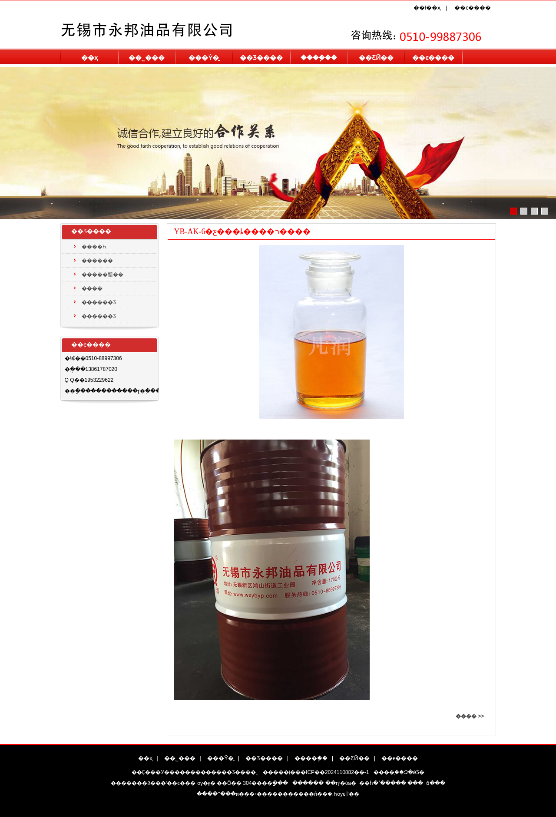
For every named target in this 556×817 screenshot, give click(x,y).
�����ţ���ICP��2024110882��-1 (316, 772)
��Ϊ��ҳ (427, 7)
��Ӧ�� (229, 783)
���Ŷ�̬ (204, 57)
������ (97, 261)
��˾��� (147, 57)
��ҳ (89, 57)
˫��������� (279, 794)
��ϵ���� (472, 7)
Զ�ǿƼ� (414, 772)
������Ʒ (99, 302)
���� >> (470, 716)
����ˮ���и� (220, 794)
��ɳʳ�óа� (340, 783)
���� (92, 288)
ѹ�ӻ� (206, 783)
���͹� (415, 783)
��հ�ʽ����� (382, 783)
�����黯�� (102, 274)
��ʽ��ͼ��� (175, 783)
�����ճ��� (435, 783)
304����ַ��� (265, 783)
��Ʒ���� (261, 57)
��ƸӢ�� (376, 57)
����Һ (94, 247)
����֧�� (319, 57)
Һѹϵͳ (341, 794)
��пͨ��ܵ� (318, 794)
